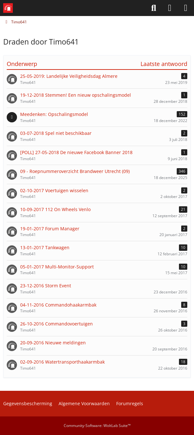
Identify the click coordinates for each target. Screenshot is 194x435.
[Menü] (185, 8)
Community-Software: (97, 425)
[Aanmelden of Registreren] (169, 8)
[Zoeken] (153, 8)
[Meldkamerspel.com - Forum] (8, 8)
